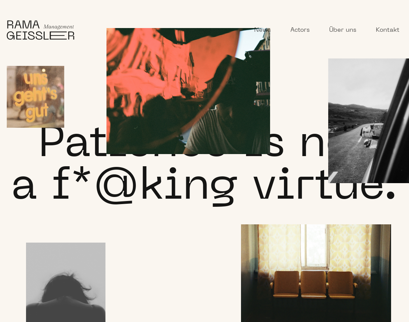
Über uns (342, 30)
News (262, 30)
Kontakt (388, 30)
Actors (300, 30)
